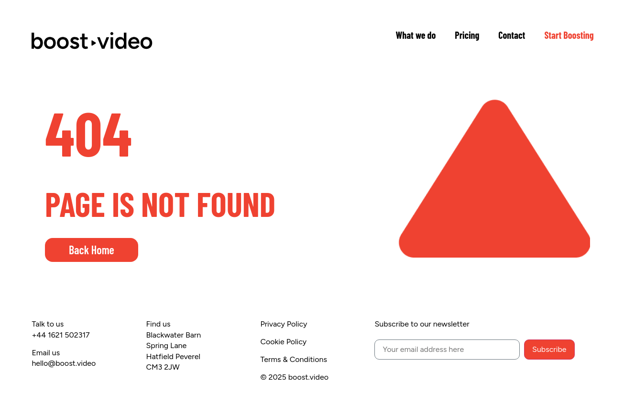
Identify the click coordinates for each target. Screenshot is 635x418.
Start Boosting (568, 35)
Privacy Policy (283, 323)
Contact (511, 35)
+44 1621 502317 (60, 334)
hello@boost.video (64, 363)
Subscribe (549, 349)
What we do (415, 35)
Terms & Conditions (293, 359)
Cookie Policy (283, 341)
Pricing (467, 35)
